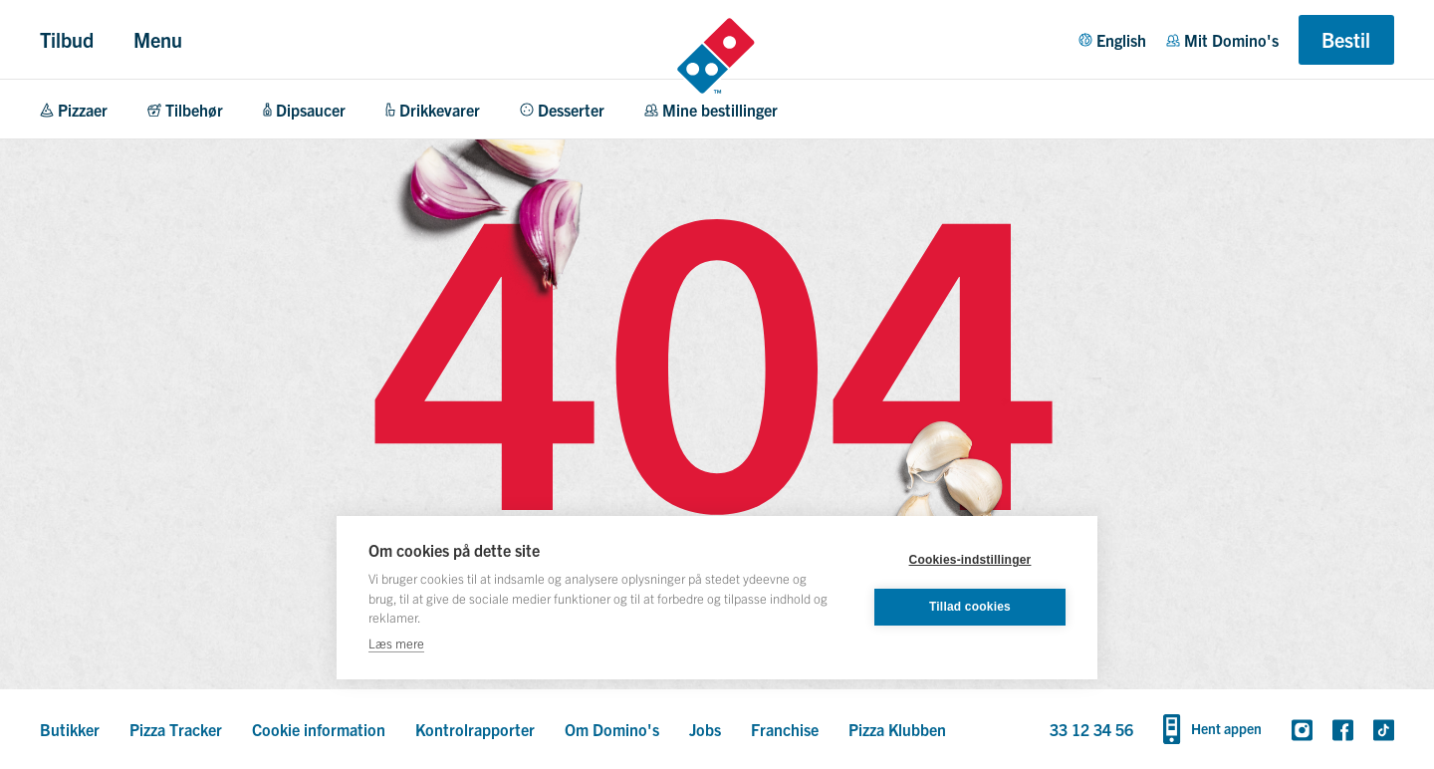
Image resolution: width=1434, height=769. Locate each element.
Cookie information (318, 729)
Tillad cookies (970, 607)
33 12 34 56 (1091, 729)
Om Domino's (612, 729)
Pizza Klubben (897, 729)
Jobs (705, 729)
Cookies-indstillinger (970, 560)
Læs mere (396, 643)
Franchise (785, 729)
